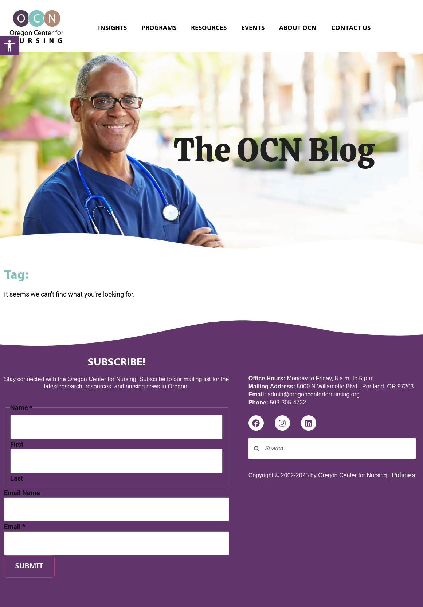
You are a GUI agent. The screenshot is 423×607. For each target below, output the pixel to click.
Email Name (22, 493)
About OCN (298, 27)
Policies (403, 475)
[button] (9, 45)
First (16, 444)
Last (16, 478)
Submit (29, 566)
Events (253, 27)
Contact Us (351, 27)
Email (14, 527)
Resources (209, 27)
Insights (112, 27)
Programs (158, 27)
